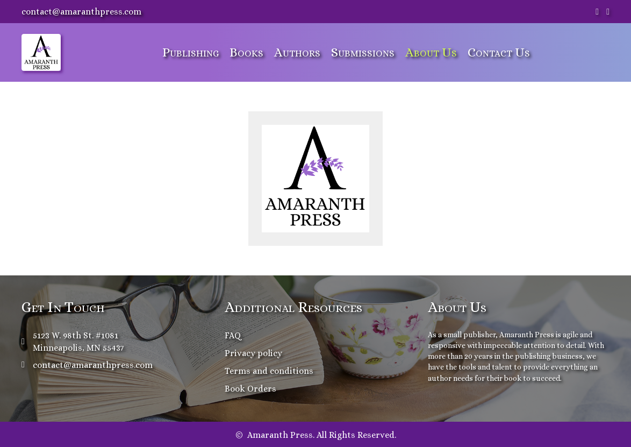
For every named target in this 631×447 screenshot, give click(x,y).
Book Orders (250, 389)
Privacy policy (253, 353)
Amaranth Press (526, 334)
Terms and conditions (269, 371)
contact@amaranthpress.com (81, 11)
